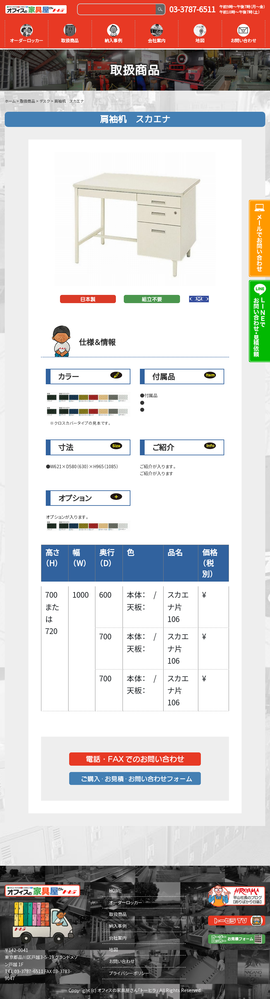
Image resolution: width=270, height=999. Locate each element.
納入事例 (113, 34)
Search (160, 9)
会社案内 (156, 34)
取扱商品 (70, 34)
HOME (115, 889)
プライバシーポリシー (129, 972)
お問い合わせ (243, 34)
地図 (200, 34)
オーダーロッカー (26, 34)
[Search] (117, 9)
